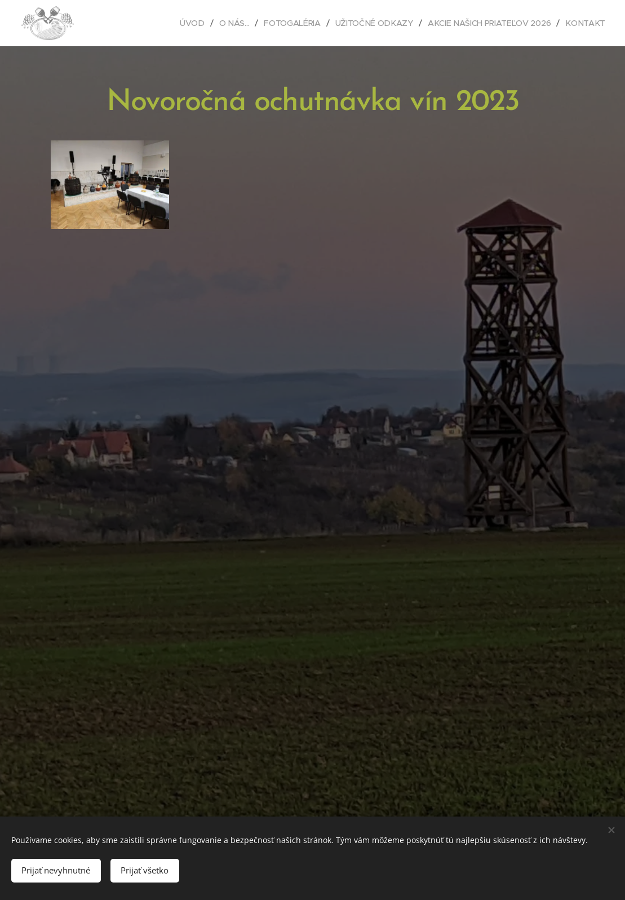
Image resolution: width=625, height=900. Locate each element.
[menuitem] (193, 23)
